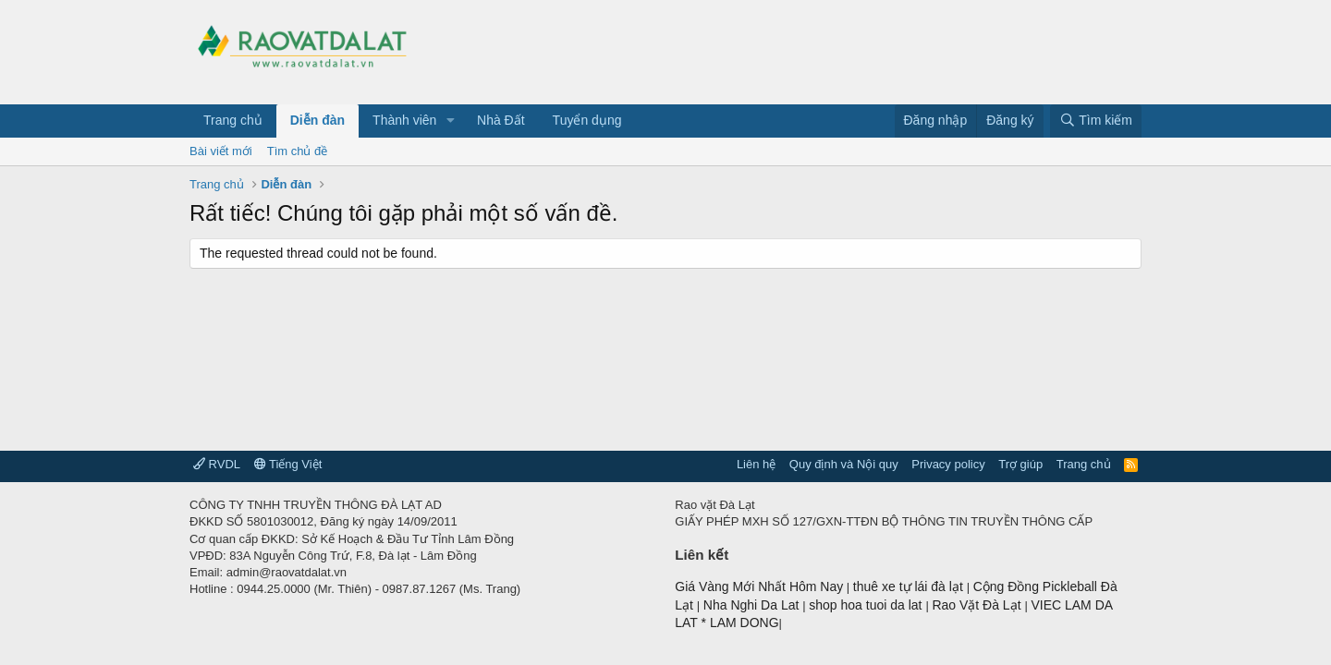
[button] (450, 121)
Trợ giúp (1020, 464)
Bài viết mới (220, 151)
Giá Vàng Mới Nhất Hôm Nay (759, 586)
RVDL (216, 464)
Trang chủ (233, 120)
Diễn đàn (317, 120)
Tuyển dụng (587, 120)
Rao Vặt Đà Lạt (978, 605)
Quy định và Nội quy (843, 464)
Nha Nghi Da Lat (752, 605)
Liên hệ (756, 464)
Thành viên (404, 120)
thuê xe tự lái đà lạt (910, 586)
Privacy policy (947, 464)
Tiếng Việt (288, 464)
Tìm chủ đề (297, 151)
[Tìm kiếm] (1096, 121)
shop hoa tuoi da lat (867, 605)
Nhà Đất (501, 120)
